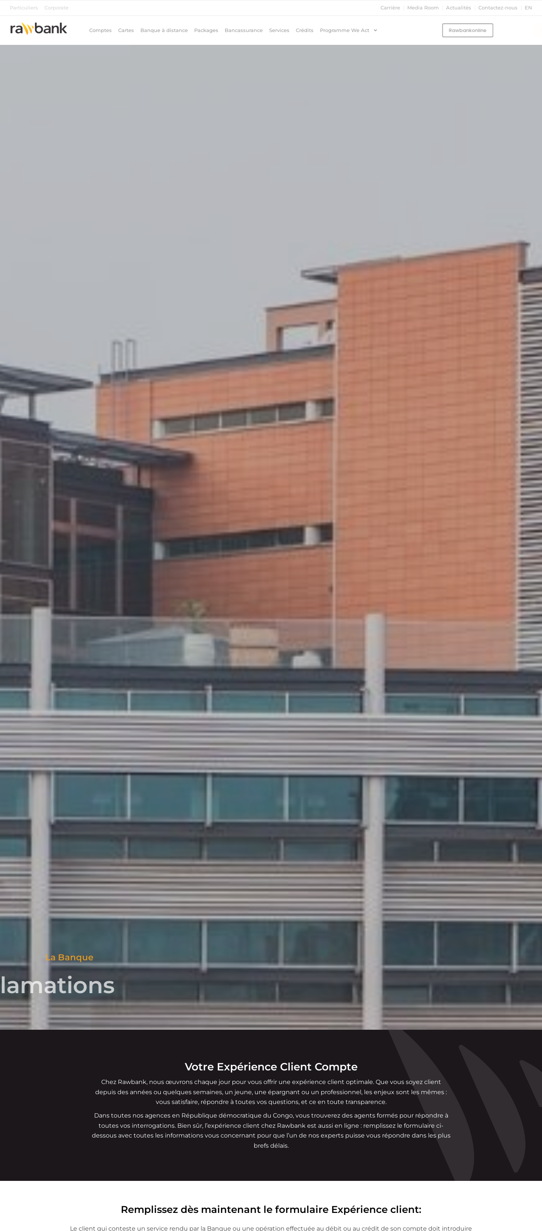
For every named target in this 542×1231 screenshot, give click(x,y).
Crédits (305, 30)
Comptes (100, 30)
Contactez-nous (498, 8)
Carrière (390, 8)
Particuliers (24, 8)
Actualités (458, 8)
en (528, 8)
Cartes (126, 30)
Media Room (423, 8)
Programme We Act (349, 30)
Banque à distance (164, 30)
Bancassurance (244, 30)
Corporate (56, 8)
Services (279, 30)
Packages (206, 30)
